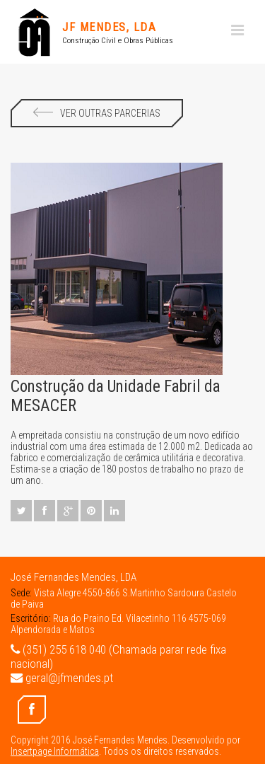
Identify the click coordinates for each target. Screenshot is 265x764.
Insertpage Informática (55, 751)
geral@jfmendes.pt (62, 678)
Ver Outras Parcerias (96, 113)
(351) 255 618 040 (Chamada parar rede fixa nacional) (118, 656)
